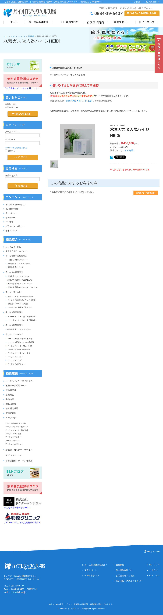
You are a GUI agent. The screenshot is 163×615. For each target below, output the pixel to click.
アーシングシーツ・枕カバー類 (19, 346)
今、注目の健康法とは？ (16, 204)
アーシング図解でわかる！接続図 (20, 342)
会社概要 (137, 2)
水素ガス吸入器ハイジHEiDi (79, 101)
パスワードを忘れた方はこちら (16, 148)
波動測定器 (11, 390)
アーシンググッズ (14, 360)
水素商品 (31, 36)
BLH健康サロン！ (13, 209)
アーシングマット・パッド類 (18, 353)
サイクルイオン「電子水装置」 (20, 381)
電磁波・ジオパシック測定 (17, 304)
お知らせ (153, 570)
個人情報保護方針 (152, 2)
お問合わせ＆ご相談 (125, 575)
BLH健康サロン (92, 575)
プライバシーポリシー (15, 226)
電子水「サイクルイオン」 (17, 251)
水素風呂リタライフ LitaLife (18, 276)
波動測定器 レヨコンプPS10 (18, 263)
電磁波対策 (11, 413)
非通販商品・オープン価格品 (19, 461)
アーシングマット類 (13, 434)
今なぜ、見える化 (13, 292)
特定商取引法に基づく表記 (128, 581)
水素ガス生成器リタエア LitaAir (19, 280)
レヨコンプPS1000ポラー (17, 260)
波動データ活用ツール (16, 385)
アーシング (11, 417)
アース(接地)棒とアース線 (15, 423)
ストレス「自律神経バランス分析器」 (22, 300)
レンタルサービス (13, 247)
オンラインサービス (13, 455)
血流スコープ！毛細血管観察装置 (20, 296)
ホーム (6, 36)
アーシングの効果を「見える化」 (20, 307)
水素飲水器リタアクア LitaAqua (19, 284)
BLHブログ (154, 565)
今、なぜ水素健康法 (14, 272)
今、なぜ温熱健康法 (14, 312)
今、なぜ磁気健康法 (14, 325)
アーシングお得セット (16, 364)
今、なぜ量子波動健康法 (16, 256)
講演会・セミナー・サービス (19, 450)
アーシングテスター (15, 357)
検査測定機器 (12, 408)
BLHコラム (154, 575)
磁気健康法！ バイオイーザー (19, 329)
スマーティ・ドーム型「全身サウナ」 (22, 317)
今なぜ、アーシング (14, 334)
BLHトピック (11, 213)
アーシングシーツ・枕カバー (16, 427)
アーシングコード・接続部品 (18, 349)
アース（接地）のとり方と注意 (19, 339)
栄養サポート (11, 218)
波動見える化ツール (15, 267)
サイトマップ (11, 231)
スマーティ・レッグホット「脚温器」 (22, 320)
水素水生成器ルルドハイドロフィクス (22, 287)
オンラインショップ (18, 36)
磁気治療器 (11, 404)
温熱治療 (10, 399)
